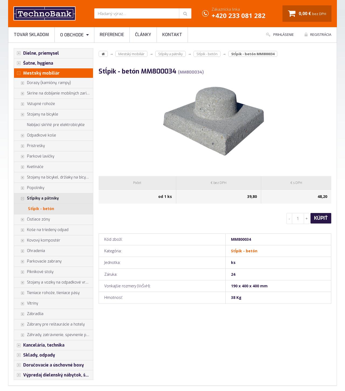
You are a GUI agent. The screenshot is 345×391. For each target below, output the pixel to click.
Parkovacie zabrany (37, 261)
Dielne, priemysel (36, 53)
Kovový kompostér (37, 240)
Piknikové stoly (33, 272)
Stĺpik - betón (41, 208)
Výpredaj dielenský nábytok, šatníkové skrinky (53, 375)
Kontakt (172, 34)
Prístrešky (29, 146)
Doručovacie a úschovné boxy (49, 365)
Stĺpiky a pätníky (36, 198)
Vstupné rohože (34, 104)
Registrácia (318, 34)
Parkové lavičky (34, 156)
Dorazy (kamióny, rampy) (42, 83)
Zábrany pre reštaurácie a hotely (49, 324)
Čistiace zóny (32, 219)
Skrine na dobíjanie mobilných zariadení (53, 93)
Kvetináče (28, 167)
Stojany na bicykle (36, 114)
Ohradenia (29, 251)
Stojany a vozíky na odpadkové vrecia (53, 282)
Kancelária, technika (39, 345)
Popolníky (29, 188)
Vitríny (26, 303)
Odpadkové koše (35, 135)
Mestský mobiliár (37, 73)
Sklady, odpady (34, 355)
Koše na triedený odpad (41, 230)
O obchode (74, 35)
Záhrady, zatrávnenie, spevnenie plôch (53, 335)
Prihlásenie (280, 34)
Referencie (112, 34)
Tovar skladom (31, 34)
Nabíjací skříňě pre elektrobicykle (56, 124)
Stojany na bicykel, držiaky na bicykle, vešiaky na (53, 177)
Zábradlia (28, 314)
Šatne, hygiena (33, 63)
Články (143, 34)
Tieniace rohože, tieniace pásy (47, 293)
